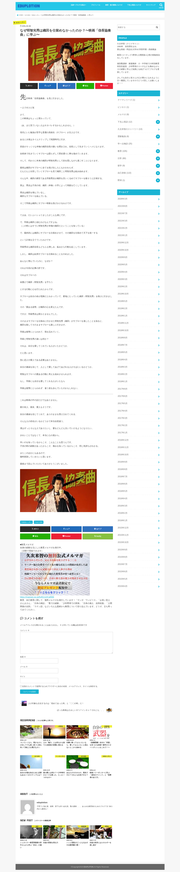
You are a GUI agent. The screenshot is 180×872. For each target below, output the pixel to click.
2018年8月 (122, 320)
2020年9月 (122, 246)
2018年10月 (123, 313)
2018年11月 (123, 306)
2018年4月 (122, 340)
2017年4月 (122, 387)
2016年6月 (122, 455)
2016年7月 (122, 448)
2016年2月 (122, 482)
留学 (121, 160)
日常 (121, 154)
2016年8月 (122, 441)
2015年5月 (122, 543)
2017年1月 (122, 408)
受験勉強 (123, 133)
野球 (121, 174)
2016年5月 (122, 462)
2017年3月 (122, 394)
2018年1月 (122, 360)
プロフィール (95, 5)
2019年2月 (122, 293)
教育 (122, 147)
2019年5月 (122, 286)
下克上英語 (124, 120)
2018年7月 (122, 327)
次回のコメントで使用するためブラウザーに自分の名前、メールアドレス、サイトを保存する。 (60, 688)
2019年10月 (123, 279)
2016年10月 (123, 428)
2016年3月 (122, 475)
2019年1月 (122, 300)
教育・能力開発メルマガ (113, 5)
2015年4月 (122, 549)
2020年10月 (123, 239)
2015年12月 (123, 495)
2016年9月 (122, 435)
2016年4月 (122, 469)
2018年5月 (122, 333)
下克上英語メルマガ (134, 5)
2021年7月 (122, 205)
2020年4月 (122, 259)
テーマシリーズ (126, 99)
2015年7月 (122, 529)
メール (24, 669)
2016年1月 (122, 489)
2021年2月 (122, 219)
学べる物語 (124, 140)
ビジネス (123, 106)
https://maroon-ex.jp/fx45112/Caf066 (37, 599)
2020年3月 (122, 266)
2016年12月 (123, 414)
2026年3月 (122, 192)
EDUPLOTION (29, 5)
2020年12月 (123, 232)
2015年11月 (123, 502)
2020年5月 (122, 252)
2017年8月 (122, 367)
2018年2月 (122, 354)
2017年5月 (122, 381)
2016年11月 (123, 421)
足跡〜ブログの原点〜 (78, 5)
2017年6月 (122, 374)
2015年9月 (122, 516)
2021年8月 (122, 198)
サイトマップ (150, 5)
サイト (22, 678)
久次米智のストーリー (129, 126)
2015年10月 (123, 509)
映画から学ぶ (27, 522)
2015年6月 (122, 536)
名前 (23, 659)
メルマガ (123, 113)
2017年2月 (122, 401)
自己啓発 (39, 522)
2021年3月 (122, 212)
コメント (25, 633)
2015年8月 (122, 523)
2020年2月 (122, 273)
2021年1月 (122, 226)
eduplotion (42, 804)
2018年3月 (122, 347)
